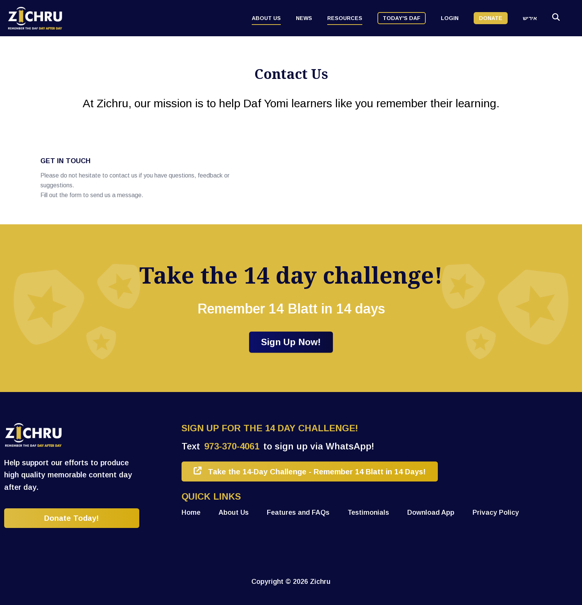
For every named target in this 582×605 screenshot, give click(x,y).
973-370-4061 (231, 446)
